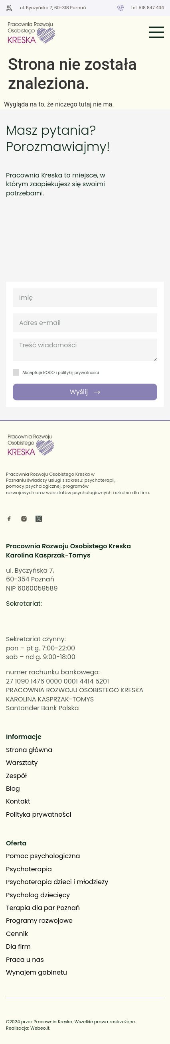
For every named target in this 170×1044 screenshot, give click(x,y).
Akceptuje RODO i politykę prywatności (60, 373)
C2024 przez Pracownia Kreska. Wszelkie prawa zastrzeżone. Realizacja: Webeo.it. (71, 1024)
